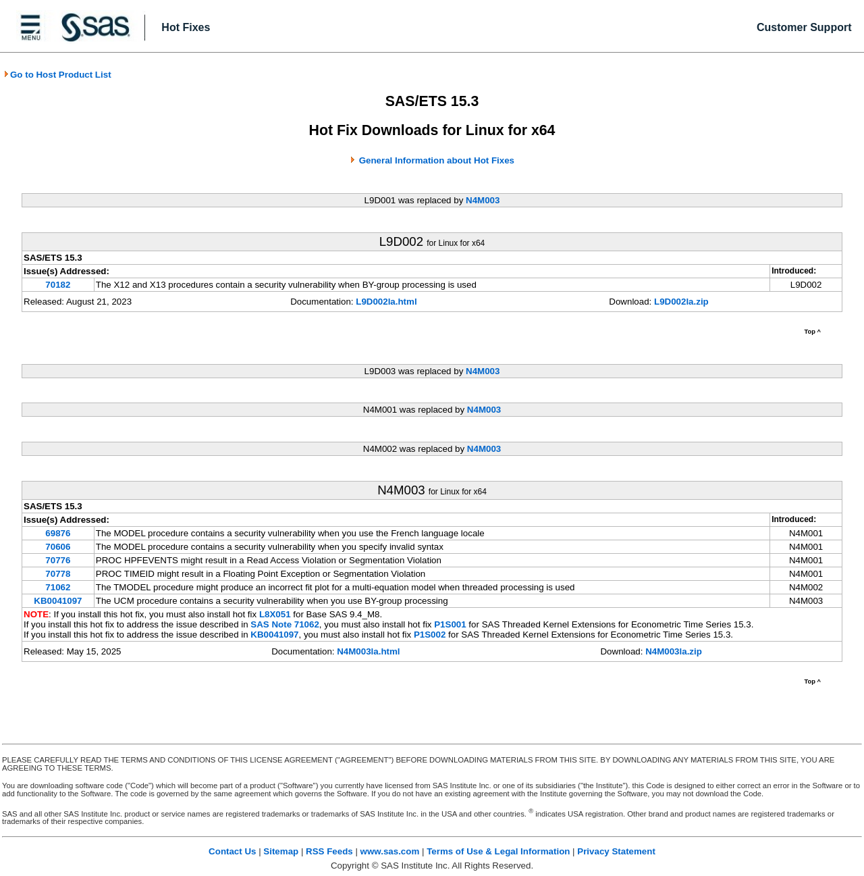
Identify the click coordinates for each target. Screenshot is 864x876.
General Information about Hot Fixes (436, 160)
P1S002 (430, 634)
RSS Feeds (329, 851)
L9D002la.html (386, 302)
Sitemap (280, 851)
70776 (57, 560)
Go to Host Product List (57, 75)
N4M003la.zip (673, 651)
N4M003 (483, 200)
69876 (57, 533)
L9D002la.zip (681, 302)
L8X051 (275, 614)
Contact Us (232, 851)
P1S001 (450, 624)
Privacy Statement (616, 851)
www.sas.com (390, 851)
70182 (57, 285)
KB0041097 (58, 601)
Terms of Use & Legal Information (498, 851)
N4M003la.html (368, 651)
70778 (57, 574)
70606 (57, 547)
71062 (57, 587)
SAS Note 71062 (284, 624)
